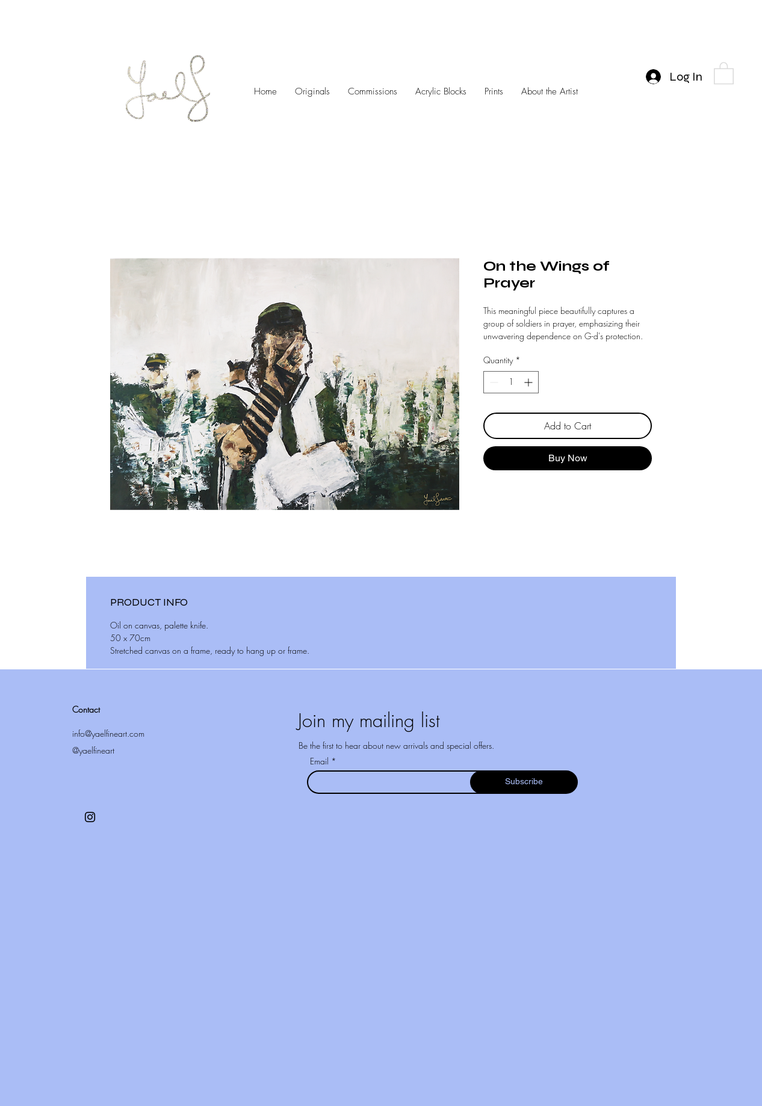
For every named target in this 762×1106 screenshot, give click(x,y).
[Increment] (529, 382)
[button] (724, 72)
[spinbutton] (511, 382)
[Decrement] (492, 382)
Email (320, 761)
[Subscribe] (524, 782)
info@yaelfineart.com (108, 733)
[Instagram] (90, 817)
